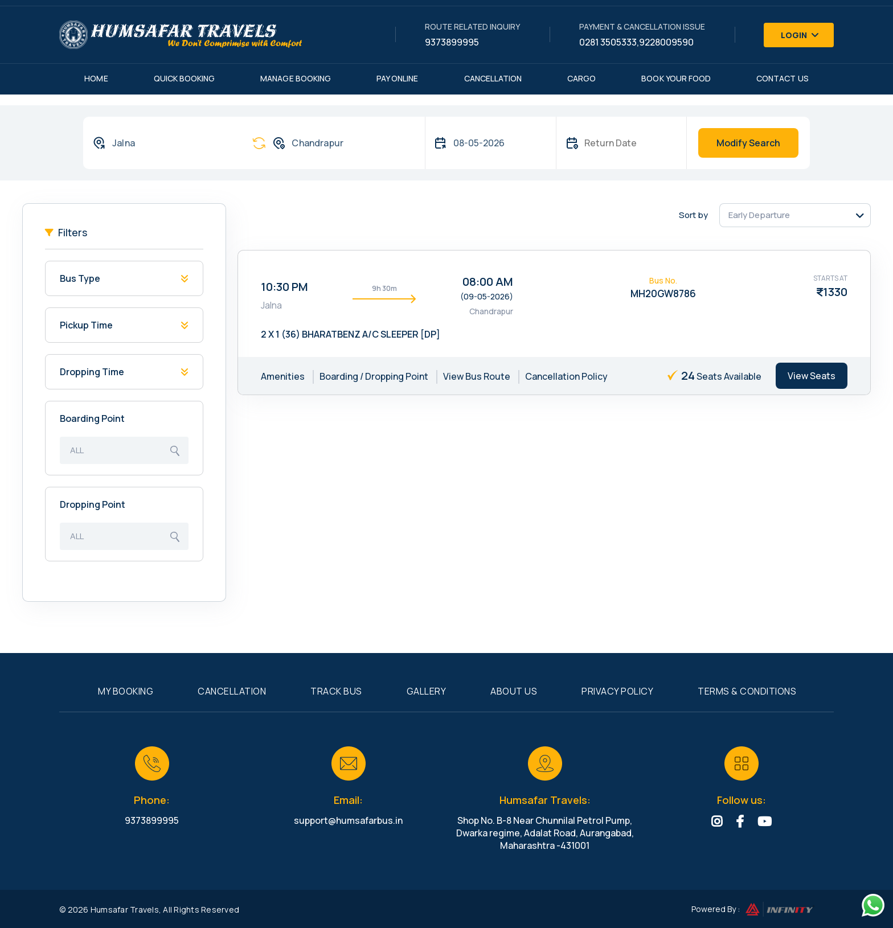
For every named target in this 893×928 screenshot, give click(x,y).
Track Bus (336, 691)
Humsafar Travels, (126, 909)
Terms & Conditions (747, 691)
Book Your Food (676, 78)
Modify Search (748, 143)
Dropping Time (92, 372)
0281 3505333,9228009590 (636, 42)
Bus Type (80, 278)
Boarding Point (92, 418)
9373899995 (452, 42)
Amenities (283, 376)
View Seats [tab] (811, 375)
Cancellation (493, 78)
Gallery (426, 691)
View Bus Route (476, 376)
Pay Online (397, 78)
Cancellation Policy (566, 376)
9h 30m (384, 288)
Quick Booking (184, 78)
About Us (513, 691)
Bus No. (663, 280)
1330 (835, 291)
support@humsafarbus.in (348, 820)
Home (96, 78)
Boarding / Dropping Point (373, 376)
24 (688, 375)
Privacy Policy (617, 691)
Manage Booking (295, 78)
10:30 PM (284, 286)
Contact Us (782, 78)
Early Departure (759, 215)
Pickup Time (86, 325)
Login (800, 35)
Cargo (581, 78)
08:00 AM (487, 281)
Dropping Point (92, 504)
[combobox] (161, 143)
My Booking (125, 691)
